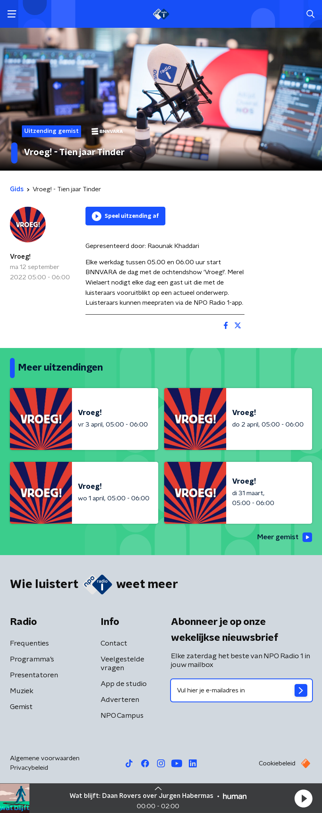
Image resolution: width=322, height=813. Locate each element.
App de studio (124, 684)
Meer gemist (284, 537)
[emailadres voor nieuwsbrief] (241, 691)
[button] (303, 798)
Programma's (32, 659)
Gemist (21, 707)
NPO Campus (122, 716)
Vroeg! (20, 257)
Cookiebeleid (277, 764)
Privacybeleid (29, 768)
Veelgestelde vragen (122, 664)
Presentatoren (34, 675)
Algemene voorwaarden (45, 758)
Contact (114, 644)
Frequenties (29, 644)
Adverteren (120, 700)
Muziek (21, 691)
